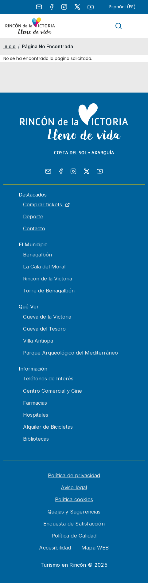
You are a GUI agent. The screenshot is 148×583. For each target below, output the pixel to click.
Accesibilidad (55, 548)
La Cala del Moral (44, 267)
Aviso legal (74, 487)
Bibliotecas (36, 439)
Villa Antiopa (38, 341)
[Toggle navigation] (136, 26)
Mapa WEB (95, 548)
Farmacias (35, 403)
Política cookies (74, 499)
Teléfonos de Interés (48, 378)
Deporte (33, 216)
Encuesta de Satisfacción (74, 524)
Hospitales (35, 415)
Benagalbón (37, 255)
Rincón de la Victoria (47, 279)
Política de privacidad (74, 475)
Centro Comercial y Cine (52, 391)
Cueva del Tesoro (44, 329)
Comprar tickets (84, 204)
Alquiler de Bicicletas (48, 427)
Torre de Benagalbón (49, 291)
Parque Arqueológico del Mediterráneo (70, 353)
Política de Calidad (74, 536)
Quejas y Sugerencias (74, 512)
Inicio (9, 47)
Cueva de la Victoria (47, 317)
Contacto (34, 228)
